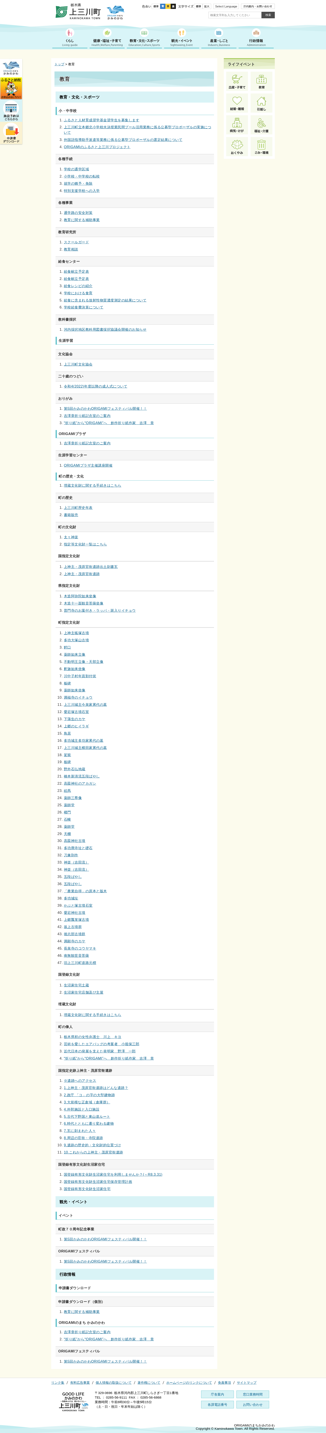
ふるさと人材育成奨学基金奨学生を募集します (101, 120)
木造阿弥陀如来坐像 (80, 596)
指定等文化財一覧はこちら (85, 544)
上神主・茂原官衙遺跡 (82, 574)
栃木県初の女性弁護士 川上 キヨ (92, 1037)
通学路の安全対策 (78, 213)
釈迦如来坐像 (74, 669)
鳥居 (67, 733)
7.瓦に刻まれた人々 (80, 1131)
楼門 (67, 812)
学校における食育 (78, 293)
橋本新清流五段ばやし (82, 776)
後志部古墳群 (74, 934)
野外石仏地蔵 (74, 769)
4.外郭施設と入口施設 (81, 1109)
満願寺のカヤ (74, 941)
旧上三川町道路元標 (80, 963)
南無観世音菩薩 (76, 955)
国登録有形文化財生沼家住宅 (87, 1189)
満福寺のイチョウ (78, 697)
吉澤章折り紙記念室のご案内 (87, 416)
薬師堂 (69, 805)
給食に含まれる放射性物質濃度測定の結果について (105, 300)
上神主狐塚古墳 (76, 633)
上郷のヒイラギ (76, 726)
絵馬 (67, 791)
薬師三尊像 (73, 798)
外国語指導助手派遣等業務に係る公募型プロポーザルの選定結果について (123, 140)
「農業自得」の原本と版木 (85, 891)
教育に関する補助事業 (82, 220)
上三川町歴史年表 (78, 508)
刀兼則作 (71, 855)
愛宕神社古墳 (74, 913)
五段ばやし (73, 877)
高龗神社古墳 (74, 841)
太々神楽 (71, 537)
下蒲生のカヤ (74, 719)
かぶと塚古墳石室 (78, 905)
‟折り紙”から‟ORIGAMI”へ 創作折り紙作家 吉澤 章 (109, 423)
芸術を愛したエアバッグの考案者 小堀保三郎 (101, 1044)
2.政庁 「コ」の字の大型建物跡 (89, 1095)
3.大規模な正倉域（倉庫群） (87, 1102)
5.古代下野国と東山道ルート (87, 1116)
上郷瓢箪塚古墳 (76, 919)
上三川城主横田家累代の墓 (85, 748)
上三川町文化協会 (78, 364)
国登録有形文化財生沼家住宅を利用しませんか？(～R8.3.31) (113, 1174)
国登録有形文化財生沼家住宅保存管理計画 (98, 1182)
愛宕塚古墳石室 (76, 712)
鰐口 (67, 647)
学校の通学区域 (76, 169)
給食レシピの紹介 (78, 286)
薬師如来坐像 (74, 690)
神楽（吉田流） (76, 862)
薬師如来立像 (74, 654)
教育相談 (71, 249)
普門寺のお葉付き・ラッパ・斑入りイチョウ (100, 610)
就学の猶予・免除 (78, 183)
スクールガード (76, 242)
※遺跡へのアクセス (80, 1080)
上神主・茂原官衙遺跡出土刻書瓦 (91, 567)
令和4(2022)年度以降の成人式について (95, 386)
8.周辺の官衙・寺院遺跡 (83, 1138)
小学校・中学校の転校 (82, 176)
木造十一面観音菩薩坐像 (83, 603)
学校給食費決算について (83, 307)
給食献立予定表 (76, 271)
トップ (59, 64)
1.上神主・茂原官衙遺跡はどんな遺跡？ (96, 1088)
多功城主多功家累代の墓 (83, 740)
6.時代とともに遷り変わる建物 (89, 1123)
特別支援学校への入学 (82, 191)
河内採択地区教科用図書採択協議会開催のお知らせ (105, 329)
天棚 (67, 834)
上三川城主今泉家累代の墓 (85, 704)
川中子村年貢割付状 (80, 676)
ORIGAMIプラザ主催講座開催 (88, 465)
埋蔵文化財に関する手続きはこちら (92, 485)
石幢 (67, 819)
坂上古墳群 (73, 927)
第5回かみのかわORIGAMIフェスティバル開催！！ (105, 408)
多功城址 (71, 898)
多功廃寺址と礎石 (78, 848)
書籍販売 (71, 515)
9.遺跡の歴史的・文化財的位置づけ (92, 1145)
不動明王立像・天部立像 (83, 662)
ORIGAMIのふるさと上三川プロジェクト (97, 147)
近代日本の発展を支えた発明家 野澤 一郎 (100, 1051)
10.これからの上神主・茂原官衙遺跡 (93, 1152)
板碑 (67, 683)
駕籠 (67, 755)
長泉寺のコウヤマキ (80, 948)
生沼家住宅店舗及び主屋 (83, 992)
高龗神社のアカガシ (80, 783)
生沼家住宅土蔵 (76, 985)
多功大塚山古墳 (76, 640)
